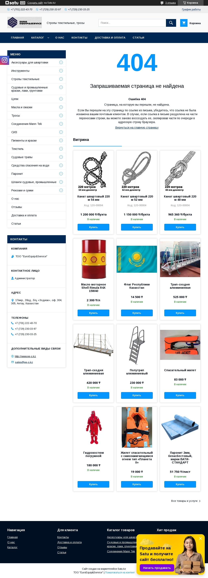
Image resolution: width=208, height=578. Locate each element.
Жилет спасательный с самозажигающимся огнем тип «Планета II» (137, 457)
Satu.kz (122, 568)
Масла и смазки (21, 107)
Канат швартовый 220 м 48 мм (180, 198)
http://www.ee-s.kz (25, 356)
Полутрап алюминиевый (137, 372)
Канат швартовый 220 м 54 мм (93, 198)
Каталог (37, 37)
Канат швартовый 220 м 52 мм (137, 198)
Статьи (138, 37)
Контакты (79, 37)
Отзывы (16, 207)
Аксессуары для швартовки (29, 62)
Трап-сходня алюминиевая (180, 286)
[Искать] (171, 23)
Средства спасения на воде (30, 165)
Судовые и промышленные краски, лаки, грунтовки (29, 89)
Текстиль (17, 148)
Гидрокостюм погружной (93, 454)
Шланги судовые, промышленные (33, 182)
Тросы (15, 115)
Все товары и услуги (184, 500)
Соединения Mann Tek (26, 123)
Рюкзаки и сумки (22, 190)
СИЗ (14, 132)
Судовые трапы (21, 157)
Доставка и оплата (110, 37)
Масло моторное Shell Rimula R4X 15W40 (93, 288)
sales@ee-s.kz (24, 362)
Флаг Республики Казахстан (137, 286)
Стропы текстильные (25, 79)
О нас (59, 37)
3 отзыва (170, 2)
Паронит (17, 173)
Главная (17, 37)
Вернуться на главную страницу (137, 127)
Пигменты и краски (24, 140)
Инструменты (20, 70)
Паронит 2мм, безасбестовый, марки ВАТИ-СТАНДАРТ (180, 457)
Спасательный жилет (180, 370)
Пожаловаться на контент (120, 572)
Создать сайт (35, 2)
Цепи (14, 99)
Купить (93, 227)
